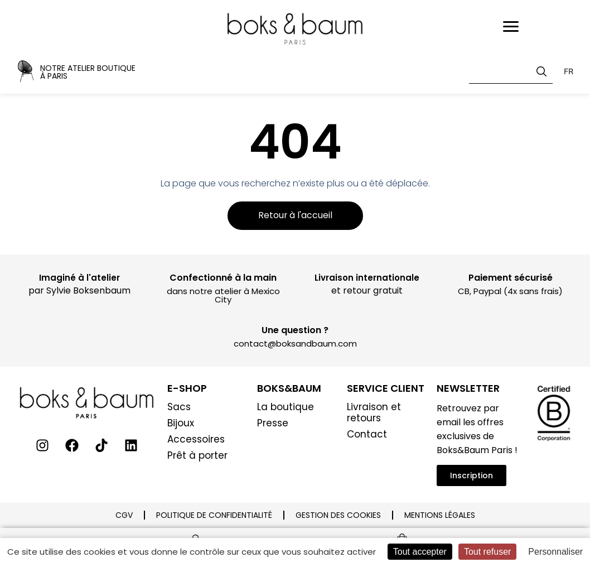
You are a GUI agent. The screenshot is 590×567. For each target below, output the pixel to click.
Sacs (179, 407)
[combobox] (511, 71)
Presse (272, 423)
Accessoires (196, 439)
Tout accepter (420, 551)
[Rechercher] (544, 71)
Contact (367, 434)
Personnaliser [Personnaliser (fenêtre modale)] (555, 551)
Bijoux (180, 423)
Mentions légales (439, 515)
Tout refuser (487, 551)
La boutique (285, 407)
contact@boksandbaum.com (295, 344)
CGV (124, 515)
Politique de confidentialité (214, 515)
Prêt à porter (197, 456)
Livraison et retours (374, 413)
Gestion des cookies (338, 515)
